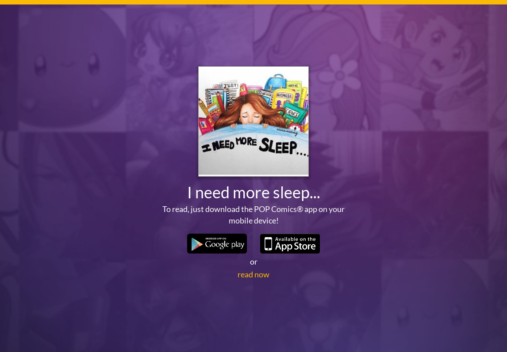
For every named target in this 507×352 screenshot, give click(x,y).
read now (253, 274)
